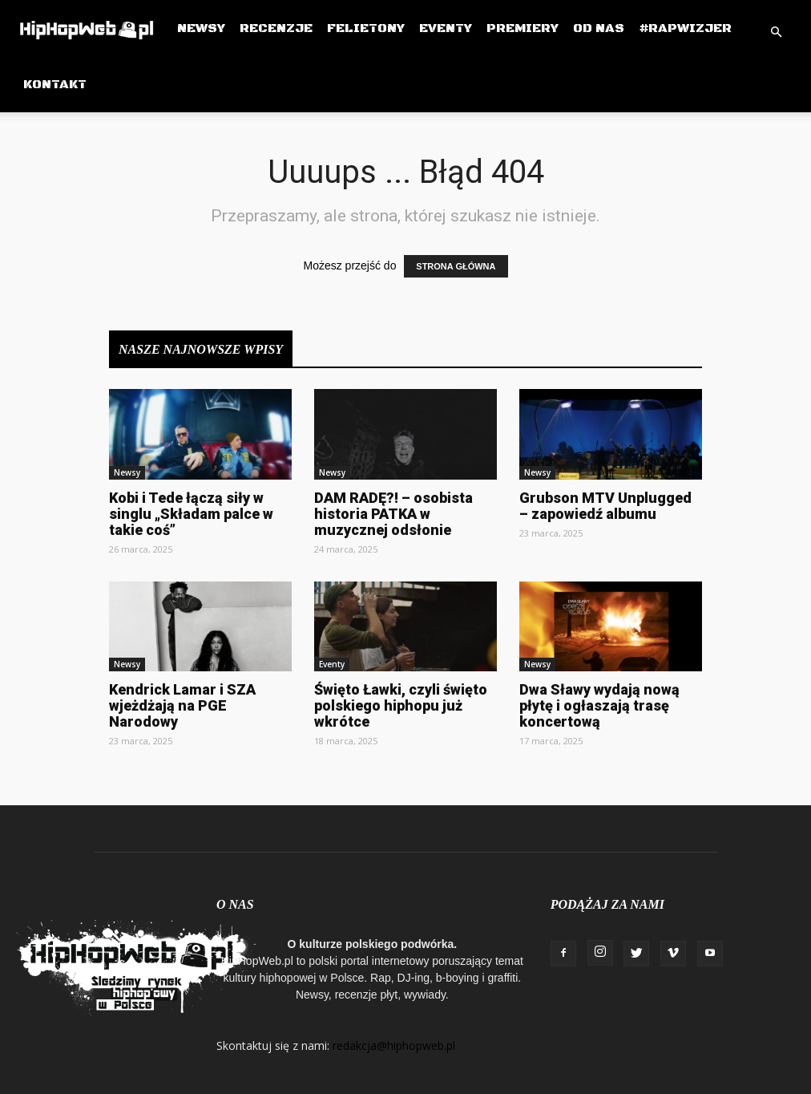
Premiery (522, 28)
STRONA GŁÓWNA (455, 266)
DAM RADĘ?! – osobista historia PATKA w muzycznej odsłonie (393, 513)
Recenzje (276, 28)
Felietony (366, 28)
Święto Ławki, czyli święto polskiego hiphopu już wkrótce (400, 705)
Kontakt (55, 84)
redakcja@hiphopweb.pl (394, 1045)
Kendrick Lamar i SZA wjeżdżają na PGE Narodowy (182, 705)
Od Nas (598, 28)
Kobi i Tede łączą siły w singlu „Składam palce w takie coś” (191, 513)
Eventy (445, 28)
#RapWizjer (685, 28)
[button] (776, 32)
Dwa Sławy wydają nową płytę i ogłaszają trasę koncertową (599, 705)
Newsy (201, 28)
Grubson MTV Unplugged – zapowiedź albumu (605, 505)
